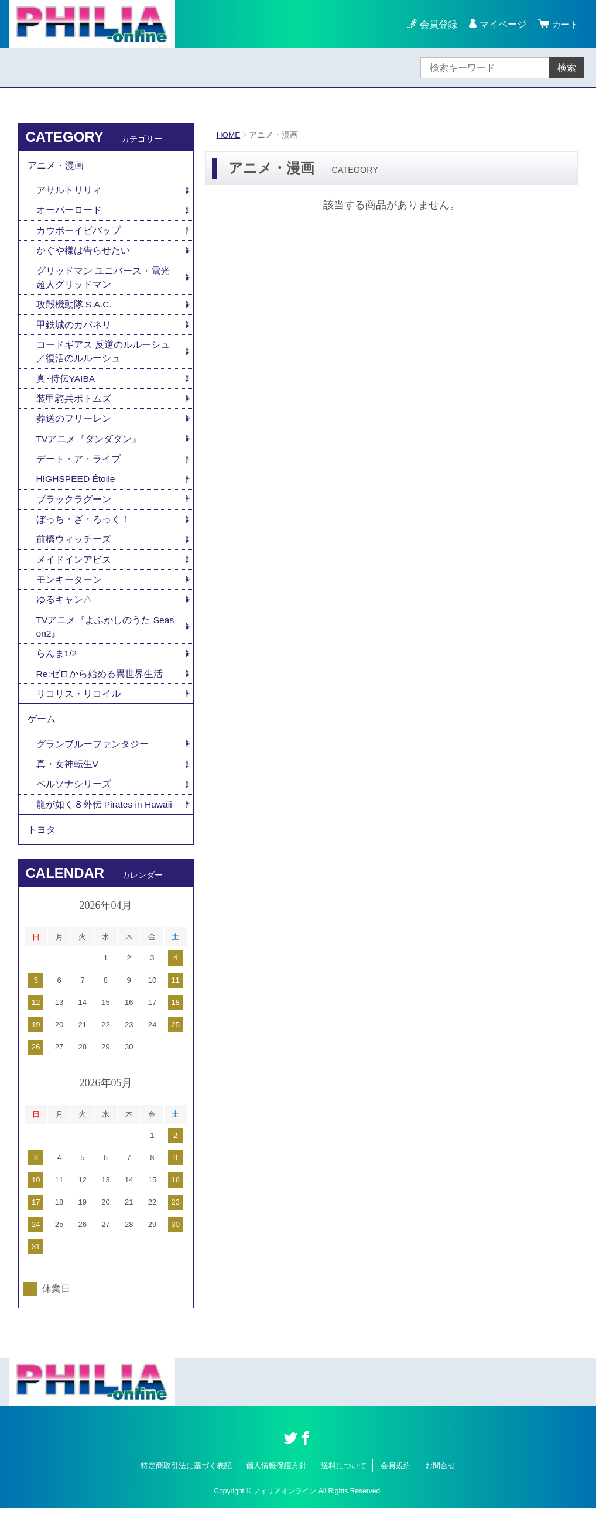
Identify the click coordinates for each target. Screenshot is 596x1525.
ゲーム (42, 732)
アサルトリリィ (69, 192)
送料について (343, 1482)
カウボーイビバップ (78, 233)
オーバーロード (69, 212)
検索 (566, 68)
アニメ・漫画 (56, 166)
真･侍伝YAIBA (66, 384)
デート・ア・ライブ (78, 466)
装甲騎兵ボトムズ (73, 404)
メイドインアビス (73, 568)
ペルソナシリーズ (73, 798)
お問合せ (440, 1482)
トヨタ (42, 845)
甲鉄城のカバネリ (73, 329)
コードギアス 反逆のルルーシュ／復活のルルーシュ (103, 356)
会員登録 (436, 24)
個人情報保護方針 (276, 1482)
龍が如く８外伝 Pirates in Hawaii (105, 819)
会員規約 (396, 1482)
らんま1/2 (56, 664)
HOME (229, 134)
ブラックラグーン (73, 507)
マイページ (501, 24)
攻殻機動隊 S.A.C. (74, 308)
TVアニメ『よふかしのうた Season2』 (105, 637)
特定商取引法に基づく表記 (186, 1482)
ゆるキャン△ (64, 609)
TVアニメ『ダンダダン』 (89, 445)
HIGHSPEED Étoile (77, 486)
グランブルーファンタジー (92, 757)
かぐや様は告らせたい (83, 253)
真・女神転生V (67, 778)
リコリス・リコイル (78, 705)
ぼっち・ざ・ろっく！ (83, 527)
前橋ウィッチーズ (73, 548)
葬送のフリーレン (73, 425)
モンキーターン (69, 589)
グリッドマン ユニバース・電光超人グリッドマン (103, 281)
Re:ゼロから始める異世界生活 (99, 685)
